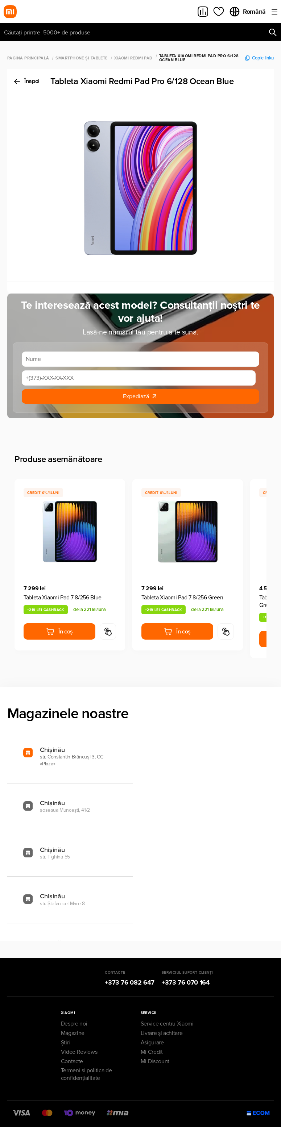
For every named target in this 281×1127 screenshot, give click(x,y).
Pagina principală (28, 58)
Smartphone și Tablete (81, 58)
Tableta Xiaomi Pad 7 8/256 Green (182, 597)
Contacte (72, 1061)
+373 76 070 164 (186, 982)
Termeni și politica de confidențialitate (86, 1074)
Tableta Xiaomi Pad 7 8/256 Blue (63, 597)
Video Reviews (79, 1052)
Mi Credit (152, 1052)
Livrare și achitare (162, 1033)
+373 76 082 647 (129, 982)
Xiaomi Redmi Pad (133, 58)
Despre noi (74, 1023)
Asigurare (152, 1042)
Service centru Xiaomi (167, 1023)
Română (247, 11)
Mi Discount (155, 1061)
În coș (59, 631)
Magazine (72, 1033)
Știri (65, 1042)
